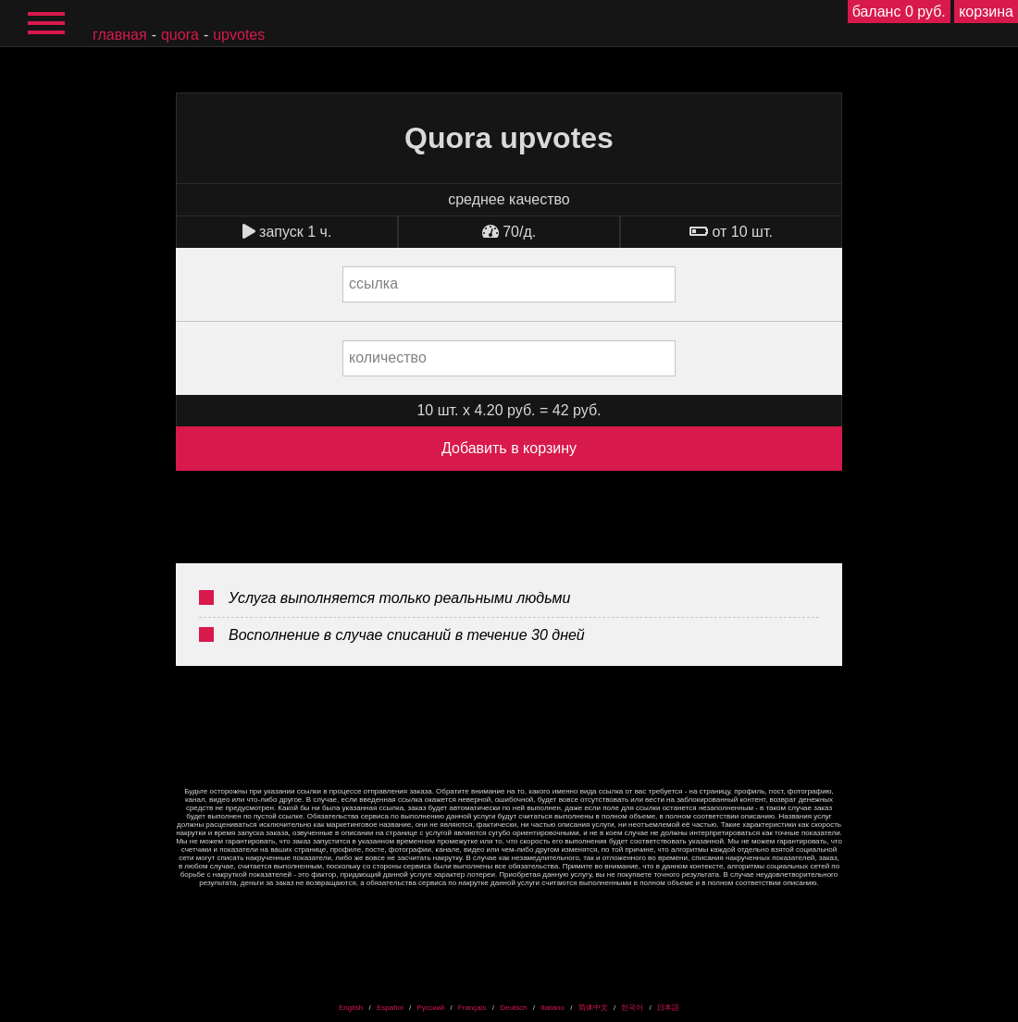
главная (120, 35)
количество (388, 357)
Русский (430, 1008)
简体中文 (593, 1008)
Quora (180, 35)
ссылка (373, 283)
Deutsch (513, 1008)
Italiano (552, 1008)
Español (390, 1008)
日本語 (668, 1008)
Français (472, 1008)
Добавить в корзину (509, 448)
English (351, 1008)
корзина (986, 11)
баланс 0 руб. (899, 11)
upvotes (239, 35)
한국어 (632, 1008)
